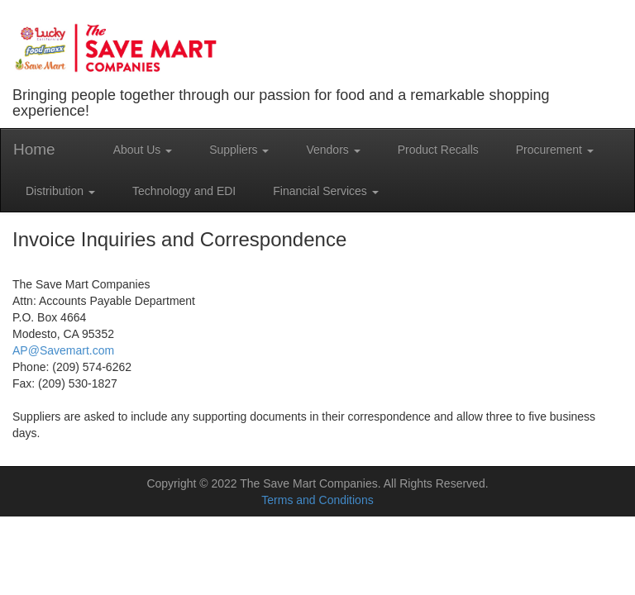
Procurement (555, 149)
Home (34, 149)
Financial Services (326, 191)
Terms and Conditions (317, 500)
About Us (142, 149)
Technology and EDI (184, 191)
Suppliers (239, 149)
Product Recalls (438, 149)
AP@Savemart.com (63, 350)
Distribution (60, 191)
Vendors (333, 149)
